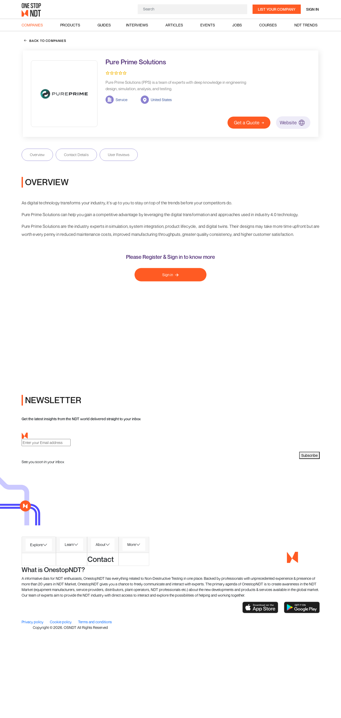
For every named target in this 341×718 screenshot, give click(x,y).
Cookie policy (61, 709)
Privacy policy (33, 709)
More (131, 632)
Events (207, 25)
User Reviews (119, 154)
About (100, 632)
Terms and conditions (95, 709)
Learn (69, 632)
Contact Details (76, 154)
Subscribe (309, 543)
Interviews (137, 25)
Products (70, 25)
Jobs (237, 25)
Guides (104, 25)
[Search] (192, 9)
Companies (32, 25)
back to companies (45, 40)
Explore (36, 632)
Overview (37, 154)
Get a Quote (249, 122)
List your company (276, 9)
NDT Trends (306, 25)
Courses (268, 25)
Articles (174, 25)
